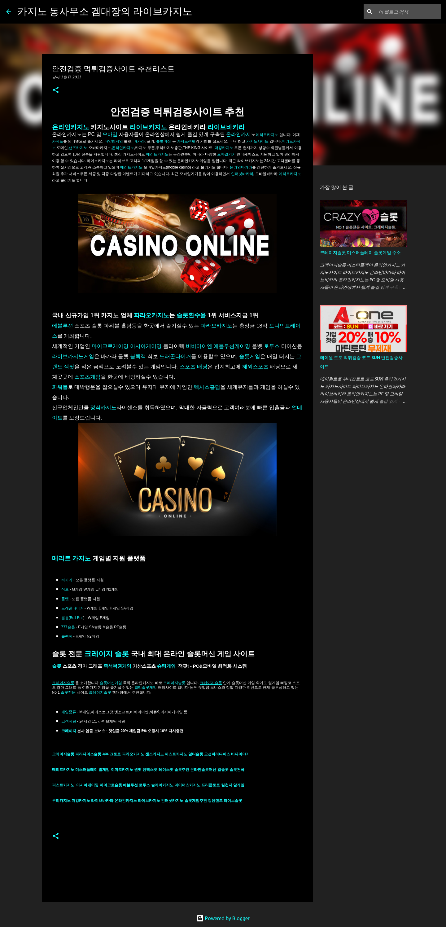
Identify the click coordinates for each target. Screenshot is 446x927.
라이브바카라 (226, 127)
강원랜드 (216, 800)
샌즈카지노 (155, 754)
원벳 (138, 769)
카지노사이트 (257, 141)
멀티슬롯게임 (145, 687)
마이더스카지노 (187, 785)
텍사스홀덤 (207, 387)
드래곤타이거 (175, 356)
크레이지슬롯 (174, 683)
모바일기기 (226, 154)
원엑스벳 (150, 769)
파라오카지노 (151, 315)
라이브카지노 (148, 127)
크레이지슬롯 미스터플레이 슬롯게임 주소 (360, 252)
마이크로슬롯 (111, 785)
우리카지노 (62, 800)
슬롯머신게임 (111, 683)
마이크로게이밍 (110, 346)
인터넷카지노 (172, 800)
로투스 (272, 346)
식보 (65, 589)
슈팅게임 (167, 666)
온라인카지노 (70, 127)
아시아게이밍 (146, 346)
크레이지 (69, 731)
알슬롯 (223, 769)
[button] (55, 90)
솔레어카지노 (162, 785)
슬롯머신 (163, 141)
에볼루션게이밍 (231, 346)
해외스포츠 (255, 366)
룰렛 (65, 599)
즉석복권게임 (117, 666)
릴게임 (104, 769)
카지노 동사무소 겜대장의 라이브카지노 (104, 11)
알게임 (238, 785)
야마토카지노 (122, 769)
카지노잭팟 (186, 141)
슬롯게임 (249, 356)
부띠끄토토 (112, 754)
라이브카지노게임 (73, 356)
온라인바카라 (241, 167)
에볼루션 (62, 326)
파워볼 (60, 387)
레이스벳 (166, 769)
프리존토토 (210, 785)
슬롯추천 (182, 769)
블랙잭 (138, 356)
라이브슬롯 (233, 800)
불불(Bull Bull (72, 618)
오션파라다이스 (217, 754)
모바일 (110, 134)
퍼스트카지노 (176, 754)
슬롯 (56, 666)
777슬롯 (68, 627)
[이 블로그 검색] (408, 11)
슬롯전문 (68, 692)
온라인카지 (238, 134)
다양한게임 (113, 141)
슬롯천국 (237, 769)
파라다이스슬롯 (88, 754)
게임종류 (68, 712)
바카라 (66, 580)
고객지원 (68, 721)
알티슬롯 (196, 754)
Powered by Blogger (223, 918)
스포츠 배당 (194, 366)
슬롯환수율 (191, 315)
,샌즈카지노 (77, 148)
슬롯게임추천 (196, 800)
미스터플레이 (86, 769)
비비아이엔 (199, 346)
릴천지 (227, 785)
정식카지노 (103, 407)
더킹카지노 (224, 148)
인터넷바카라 (242, 174)
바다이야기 (240, 754)
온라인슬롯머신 (203, 769)
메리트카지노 (157, 154)
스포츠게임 (87, 377)
